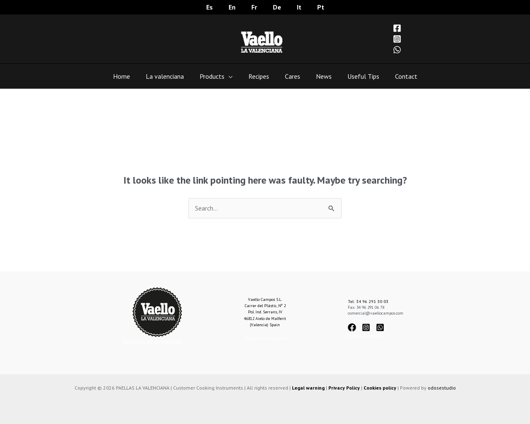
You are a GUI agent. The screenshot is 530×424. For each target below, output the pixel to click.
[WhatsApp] (397, 50)
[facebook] (354, 327)
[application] (232, 76)
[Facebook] (397, 28)
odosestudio (442, 388)
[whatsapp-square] (381, 327)
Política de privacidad (152, 341)
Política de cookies (364, 336)
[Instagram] (397, 39)
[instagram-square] (368, 327)
